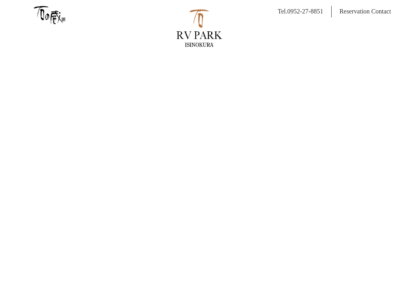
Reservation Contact (365, 11)
